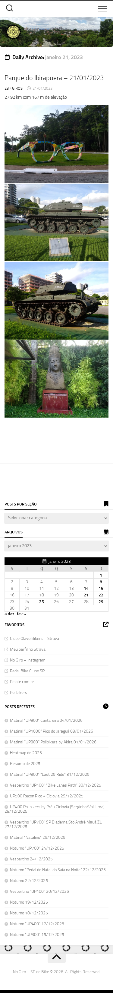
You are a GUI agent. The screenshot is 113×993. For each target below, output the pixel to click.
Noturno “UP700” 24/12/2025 (37, 848)
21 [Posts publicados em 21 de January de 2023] (86, 595)
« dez (9, 613)
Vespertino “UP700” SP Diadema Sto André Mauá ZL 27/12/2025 (53, 824)
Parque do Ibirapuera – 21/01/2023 (54, 78)
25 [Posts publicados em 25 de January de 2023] (41, 601)
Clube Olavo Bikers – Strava (34, 638)
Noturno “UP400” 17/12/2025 (37, 923)
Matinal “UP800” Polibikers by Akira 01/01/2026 (53, 742)
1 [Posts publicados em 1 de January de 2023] (101, 575)
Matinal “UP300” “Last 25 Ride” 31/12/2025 (49, 774)
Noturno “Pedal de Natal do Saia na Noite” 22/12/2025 (58, 869)
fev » (21, 613)
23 (7, 88)
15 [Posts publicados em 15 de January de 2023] (101, 588)
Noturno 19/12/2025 (29, 902)
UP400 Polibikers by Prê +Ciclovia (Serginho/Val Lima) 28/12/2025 (55, 809)
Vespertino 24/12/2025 (31, 859)
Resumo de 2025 (25, 763)
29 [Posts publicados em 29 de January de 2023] (101, 601)
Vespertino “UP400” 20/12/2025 (39, 891)
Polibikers (18, 692)
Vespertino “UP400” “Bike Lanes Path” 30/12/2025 (55, 785)
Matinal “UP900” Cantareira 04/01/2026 (46, 720)
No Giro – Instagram (28, 660)
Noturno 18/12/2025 (29, 913)
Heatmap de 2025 (26, 752)
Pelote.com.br (22, 681)
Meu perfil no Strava (28, 649)
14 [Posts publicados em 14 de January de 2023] (86, 588)
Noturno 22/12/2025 (29, 880)
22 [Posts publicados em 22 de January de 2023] (101, 595)
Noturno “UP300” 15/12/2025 (37, 934)
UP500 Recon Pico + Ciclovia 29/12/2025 (46, 796)
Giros (17, 88)
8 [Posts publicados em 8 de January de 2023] (101, 581)
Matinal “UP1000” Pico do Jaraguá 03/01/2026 (51, 731)
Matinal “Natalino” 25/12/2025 (37, 837)
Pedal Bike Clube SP (27, 671)
